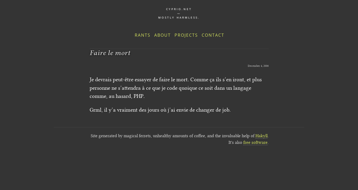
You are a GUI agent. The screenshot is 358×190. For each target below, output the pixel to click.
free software (255, 142)
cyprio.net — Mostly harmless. (179, 13)
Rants (143, 35)
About (162, 35)
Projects (186, 35)
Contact (213, 35)
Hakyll (261, 135)
